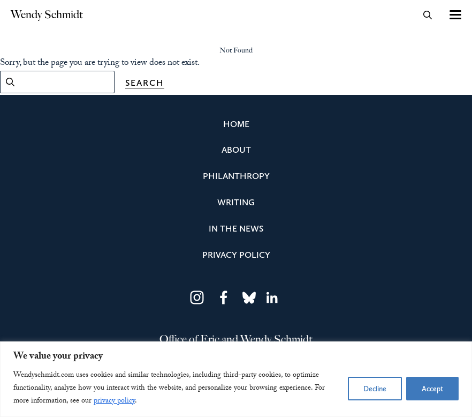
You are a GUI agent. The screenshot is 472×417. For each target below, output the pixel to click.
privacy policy (114, 401)
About (236, 149)
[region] (236, 379)
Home (236, 123)
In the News (236, 228)
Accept (432, 388)
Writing (236, 202)
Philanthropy (236, 175)
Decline (374, 388)
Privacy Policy (236, 254)
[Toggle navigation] (454, 14)
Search (144, 82)
